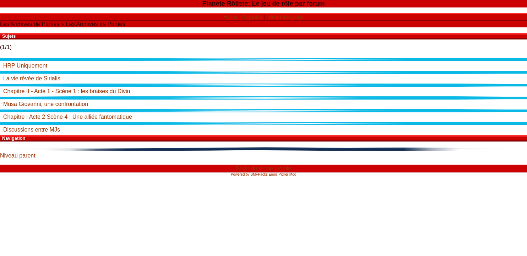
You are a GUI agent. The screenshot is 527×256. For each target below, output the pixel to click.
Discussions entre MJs (31, 130)
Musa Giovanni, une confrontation (45, 104)
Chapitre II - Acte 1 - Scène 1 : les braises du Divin (66, 91)
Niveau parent (18, 156)
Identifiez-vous (285, 17)
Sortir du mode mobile (264, 168)
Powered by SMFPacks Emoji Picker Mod (264, 174)
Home (230, 17)
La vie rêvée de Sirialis (31, 78)
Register (252, 17)
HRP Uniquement (25, 66)
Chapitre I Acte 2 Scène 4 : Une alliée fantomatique (67, 117)
